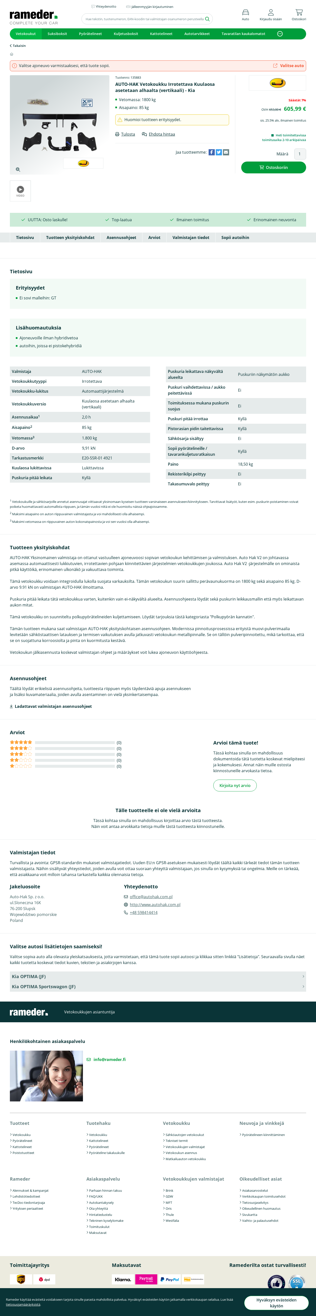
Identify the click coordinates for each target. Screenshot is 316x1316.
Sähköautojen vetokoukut (185, 1134)
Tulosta (128, 134)
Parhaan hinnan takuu (105, 1190)
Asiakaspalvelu (103, 1178)
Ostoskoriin (277, 167)
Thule (170, 1214)
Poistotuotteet (23, 1152)
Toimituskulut (99, 1226)
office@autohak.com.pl (151, 896)
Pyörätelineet (90, 33)
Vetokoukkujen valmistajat (185, 1146)
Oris (169, 1208)
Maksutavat (98, 1232)
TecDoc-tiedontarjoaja (29, 1202)
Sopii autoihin (235, 237)
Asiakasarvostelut (255, 1190)
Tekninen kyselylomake (106, 1220)
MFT (169, 1202)
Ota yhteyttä (98, 1208)
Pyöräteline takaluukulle (107, 1152)
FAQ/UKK (96, 1195)
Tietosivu (25, 237)
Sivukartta (249, 1214)
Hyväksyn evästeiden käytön (276, 1304)
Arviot (154, 237)
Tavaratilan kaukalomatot (243, 33)
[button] (271, 14)
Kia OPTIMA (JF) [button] (29, 976)
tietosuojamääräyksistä (23, 1307)
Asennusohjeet (121, 237)
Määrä (282, 154)
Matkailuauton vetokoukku (186, 1158)
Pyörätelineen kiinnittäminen (263, 1134)
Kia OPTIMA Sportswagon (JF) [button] (44, 986)
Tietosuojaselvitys (255, 1202)
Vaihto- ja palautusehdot (260, 1220)
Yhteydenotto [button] (106, 6)
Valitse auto (288, 65)
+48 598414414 (144, 911)
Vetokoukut (26, 33)
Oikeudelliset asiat (260, 1178)
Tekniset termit (177, 1140)
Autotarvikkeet (197, 33)
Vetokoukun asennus (181, 1152)
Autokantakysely (101, 1202)
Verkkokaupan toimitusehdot (264, 1195)
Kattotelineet (161, 33)
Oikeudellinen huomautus (261, 1208)
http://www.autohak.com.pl (155, 904)
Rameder (20, 1178)
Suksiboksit (57, 33)
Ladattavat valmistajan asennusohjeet (53, 706)
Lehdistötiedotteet (26, 1195)
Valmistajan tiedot (191, 237)
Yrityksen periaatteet (28, 1208)
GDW (169, 1195)
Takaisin (19, 45)
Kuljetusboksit (126, 33)
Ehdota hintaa (162, 134)
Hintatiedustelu (100, 1214)
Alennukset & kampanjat (31, 1190)
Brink (169, 1190)
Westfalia (172, 1220)
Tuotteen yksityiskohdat (70, 237)
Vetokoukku (22, 1134)
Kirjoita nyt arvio (235, 785)
